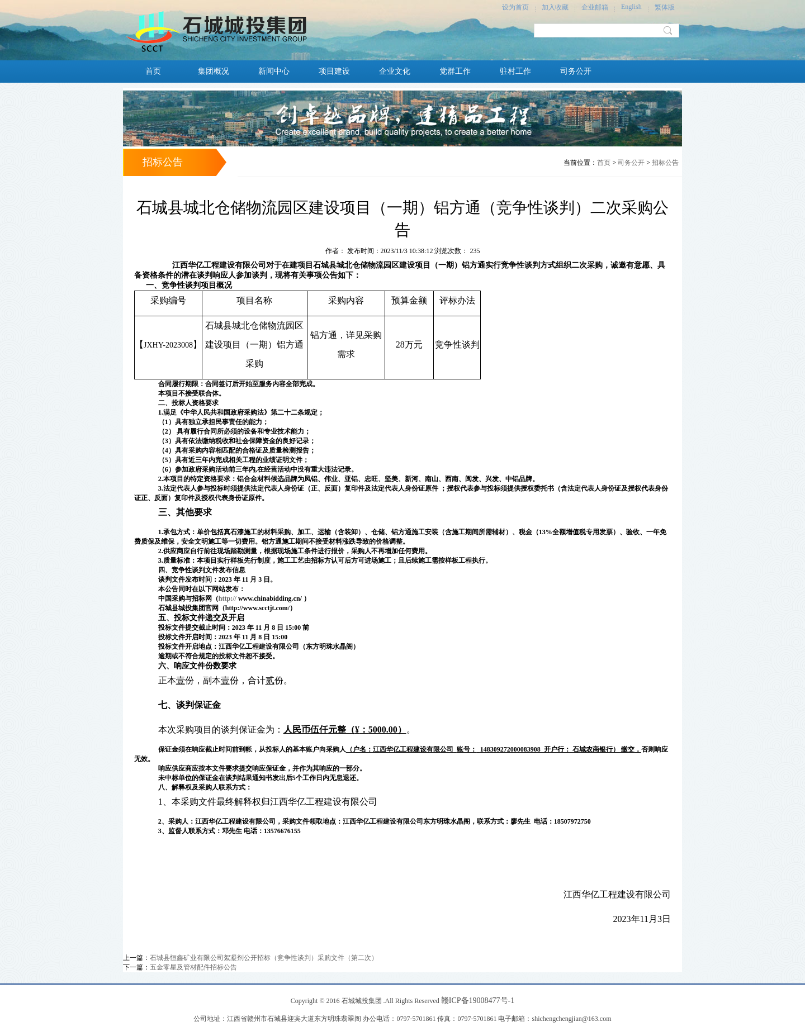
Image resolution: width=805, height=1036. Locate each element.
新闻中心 (274, 71)
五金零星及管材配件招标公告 (193, 967)
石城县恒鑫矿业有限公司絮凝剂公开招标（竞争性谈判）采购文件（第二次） (264, 958)
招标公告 (665, 163)
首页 (153, 71)
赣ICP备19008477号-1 (477, 1000)
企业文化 (394, 71)
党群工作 (455, 71)
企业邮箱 (594, 7)
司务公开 (575, 71)
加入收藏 (555, 7)
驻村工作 (515, 71)
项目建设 (334, 71)
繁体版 (665, 7)
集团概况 (213, 71)
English (631, 7)
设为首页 (515, 7)
